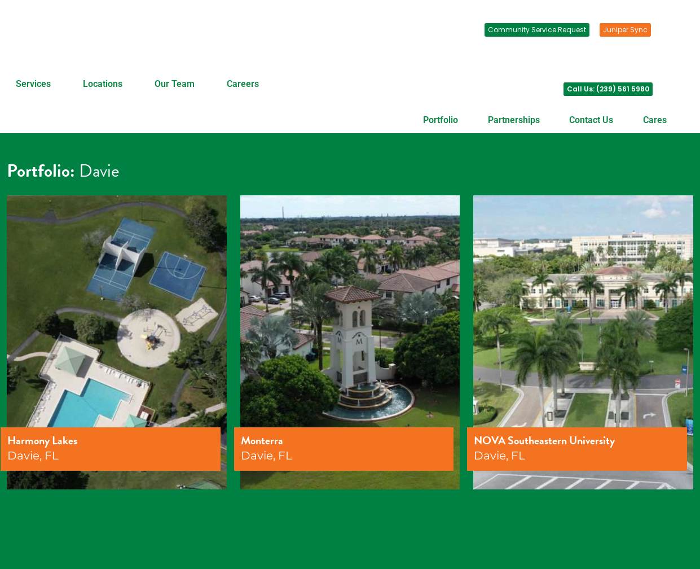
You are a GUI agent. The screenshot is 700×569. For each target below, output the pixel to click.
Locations (102, 83)
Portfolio (440, 120)
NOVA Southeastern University (544, 440)
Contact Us (591, 120)
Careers (243, 83)
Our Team (175, 83)
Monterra (262, 440)
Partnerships (514, 120)
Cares (655, 120)
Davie (99, 170)
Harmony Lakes (42, 440)
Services (33, 83)
